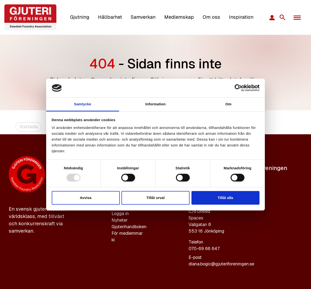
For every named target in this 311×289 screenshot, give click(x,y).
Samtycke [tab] (82, 104)
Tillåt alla (225, 198)
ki (113, 240)
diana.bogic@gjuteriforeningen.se (221, 264)
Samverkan (143, 17)
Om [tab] (228, 104)
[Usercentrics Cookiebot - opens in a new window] (238, 88)
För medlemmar (127, 233)
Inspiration (241, 17)
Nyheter (120, 220)
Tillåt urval (156, 198)
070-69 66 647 (204, 248)
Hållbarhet (110, 17)
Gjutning (79, 17)
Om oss (211, 17)
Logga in (120, 213)
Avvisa (86, 198)
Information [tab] (155, 104)
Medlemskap (179, 17)
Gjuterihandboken (129, 226)
